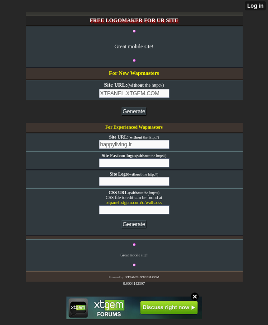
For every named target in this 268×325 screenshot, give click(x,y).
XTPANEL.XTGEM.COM (142, 277)
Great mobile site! (134, 46)
